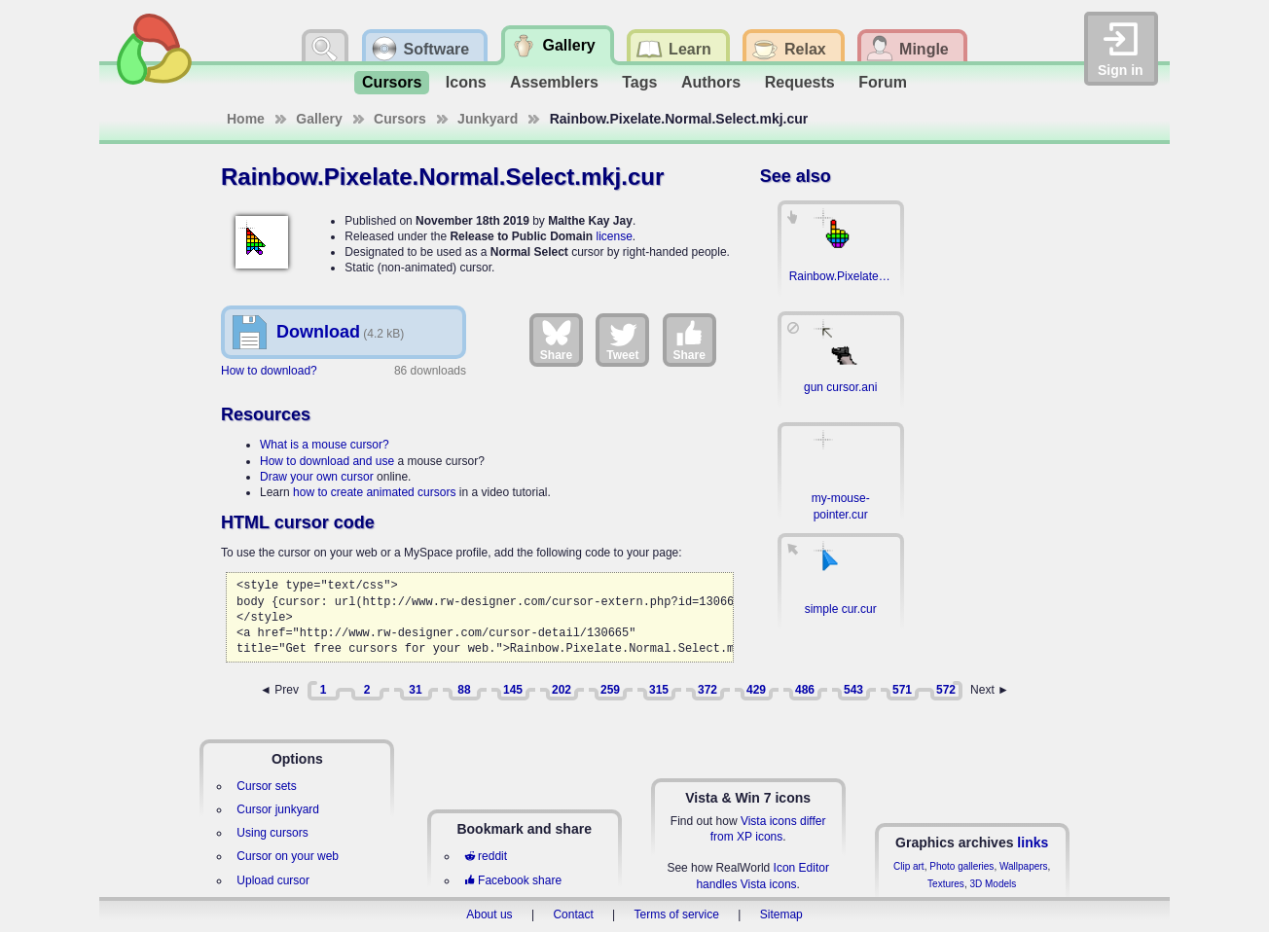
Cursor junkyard (277, 809)
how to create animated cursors (374, 492)
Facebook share (513, 880)
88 (463, 690)
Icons (466, 82)
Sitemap (781, 914)
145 (513, 690)
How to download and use (327, 461)
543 (853, 690)
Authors (711, 82)
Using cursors (272, 833)
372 (707, 690)
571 (902, 690)
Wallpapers (1023, 866)
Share (556, 339)
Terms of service (676, 914)
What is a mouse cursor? (324, 444)
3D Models (992, 883)
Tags (639, 82)
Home (246, 118)
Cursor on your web (287, 856)
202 (561, 690)
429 (756, 690)
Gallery (319, 118)
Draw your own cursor (317, 477)
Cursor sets (266, 786)
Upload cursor (272, 880)
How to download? (269, 370)
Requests (800, 82)
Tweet (622, 339)
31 (415, 690)
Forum (882, 82)
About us (489, 914)
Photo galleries (961, 866)
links (1032, 842)
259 (610, 690)
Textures (945, 883)
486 (805, 690)
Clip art (909, 866)
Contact (573, 914)
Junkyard (487, 118)
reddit (485, 856)
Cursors (391, 82)
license (614, 236)
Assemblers (554, 82)
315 (659, 690)
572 (946, 690)
